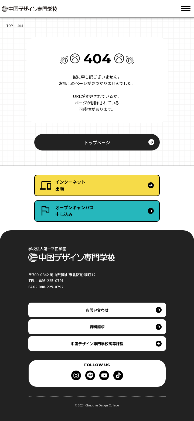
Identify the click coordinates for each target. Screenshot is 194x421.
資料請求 (97, 326)
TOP (9, 25)
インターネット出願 (70, 185)
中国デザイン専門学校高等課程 (97, 343)
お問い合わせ (97, 310)
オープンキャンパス (107, 211)
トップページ (97, 142)
